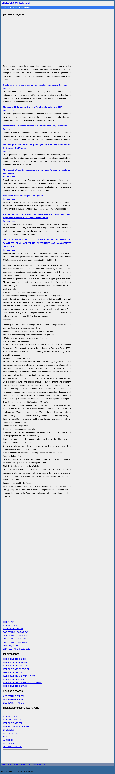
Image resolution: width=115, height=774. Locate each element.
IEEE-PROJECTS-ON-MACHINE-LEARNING (22, 683)
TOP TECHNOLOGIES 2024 (15, 642)
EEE (15, 7)
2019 (23, 649)
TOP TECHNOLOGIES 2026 (15, 635)
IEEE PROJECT (25, 7)
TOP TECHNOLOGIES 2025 (15, 639)
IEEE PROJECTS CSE (13, 720)
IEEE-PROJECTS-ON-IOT (14, 673)
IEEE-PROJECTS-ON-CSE (14, 659)
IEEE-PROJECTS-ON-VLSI (15, 686)
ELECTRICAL (9, 743)
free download (37, 217)
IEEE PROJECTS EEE (13, 723)
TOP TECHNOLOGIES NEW (15, 632)
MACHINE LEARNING (12, 747)
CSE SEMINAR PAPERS (13, 696)
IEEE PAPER (25, 3)
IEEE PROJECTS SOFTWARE (16, 669)
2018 (28, 649)
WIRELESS (8, 740)
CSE (4, 7)
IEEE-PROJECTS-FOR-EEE (15, 662)
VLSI (5, 737)
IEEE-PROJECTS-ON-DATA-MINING (19, 676)
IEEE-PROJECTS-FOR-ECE (15, 666)
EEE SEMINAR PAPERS (13, 703)
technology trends (10, 646)
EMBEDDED (8, 730)
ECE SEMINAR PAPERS (13, 699)
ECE (10, 7)
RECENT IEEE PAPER (13, 629)
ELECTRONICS (10, 733)
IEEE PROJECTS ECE (13, 716)
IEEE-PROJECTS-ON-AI (13, 679)
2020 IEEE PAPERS (11, 649)
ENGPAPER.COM (37, 765)
